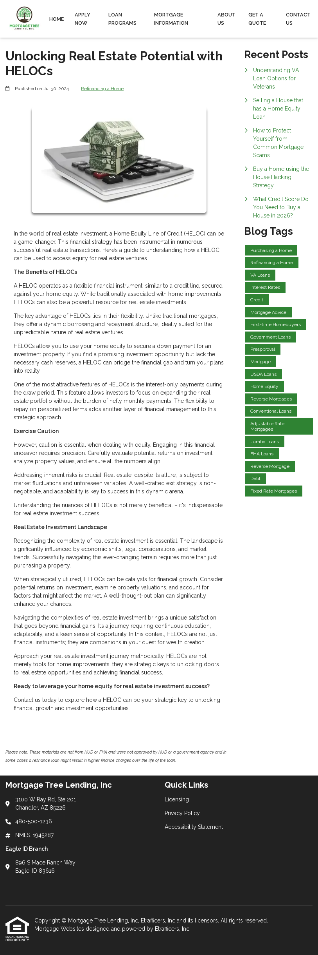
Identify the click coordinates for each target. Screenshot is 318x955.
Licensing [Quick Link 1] (177, 799)
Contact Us (298, 19)
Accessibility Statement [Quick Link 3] (194, 827)
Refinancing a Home (102, 88)
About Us (226, 19)
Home (56, 19)
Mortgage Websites (60, 929)
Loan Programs (122, 19)
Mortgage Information (171, 19)
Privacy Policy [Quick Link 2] (182, 813)
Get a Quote (257, 19)
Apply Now (82, 19)
